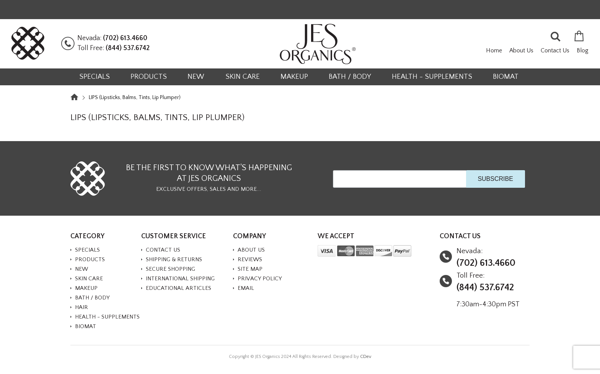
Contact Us (555, 50)
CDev (365, 356)
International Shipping (180, 278)
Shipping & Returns (174, 259)
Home (494, 50)
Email (246, 288)
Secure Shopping (170, 269)
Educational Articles (178, 288)
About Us (521, 50)
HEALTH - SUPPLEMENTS (432, 77)
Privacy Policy (260, 278)
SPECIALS (94, 77)
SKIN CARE (242, 77)
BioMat (505, 77)
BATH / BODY (350, 77)
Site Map (250, 269)
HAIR (81, 307)
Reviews (250, 259)
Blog (583, 50)
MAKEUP (294, 77)
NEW (196, 77)
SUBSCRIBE (495, 179)
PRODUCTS (148, 77)
